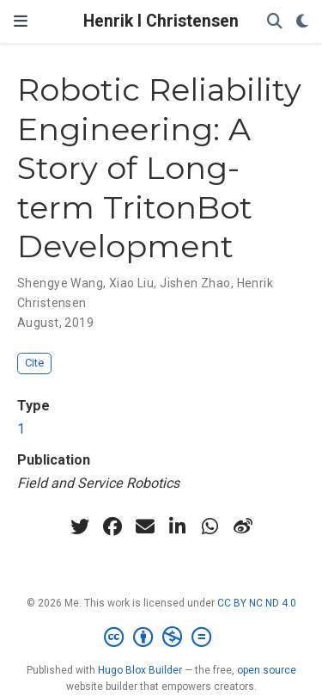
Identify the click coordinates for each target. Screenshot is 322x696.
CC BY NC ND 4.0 (256, 603)
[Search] (275, 22)
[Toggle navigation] (20, 21)
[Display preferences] (302, 22)
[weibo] (243, 526)
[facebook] (112, 526)
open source (266, 670)
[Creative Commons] (161, 637)
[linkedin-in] (178, 526)
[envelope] (145, 526)
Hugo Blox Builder (140, 670)
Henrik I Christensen (161, 21)
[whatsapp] (210, 526)
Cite (34, 362)
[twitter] (80, 526)
